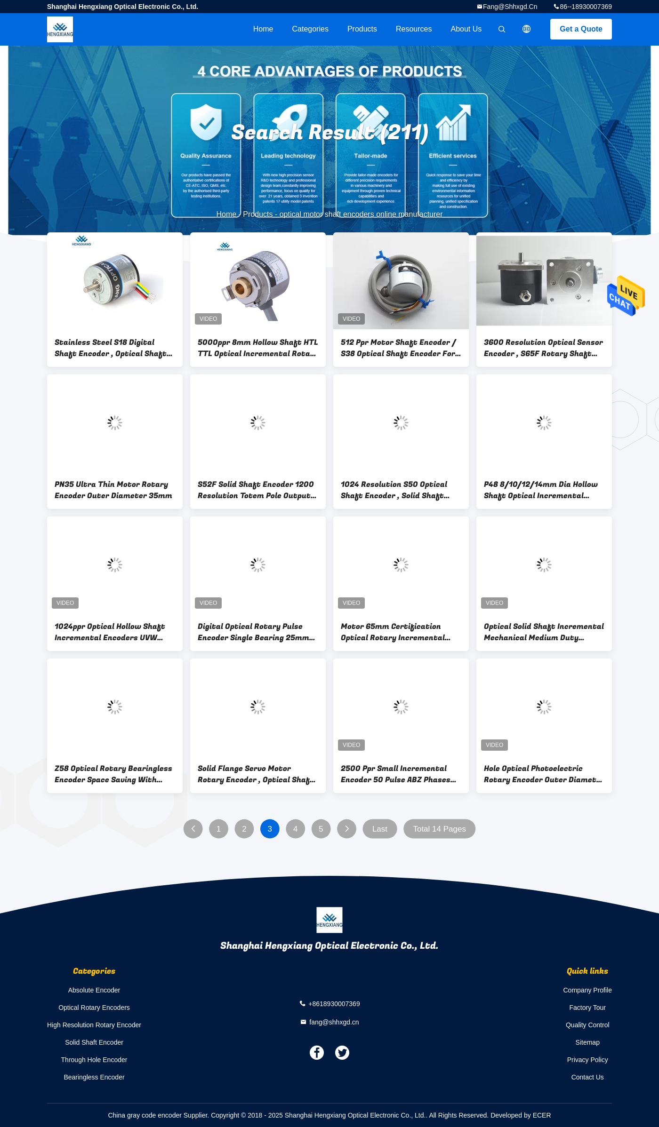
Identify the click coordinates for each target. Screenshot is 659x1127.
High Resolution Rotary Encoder (94, 1025)
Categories (310, 29)
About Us (466, 29)
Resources (414, 29)
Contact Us (587, 1077)
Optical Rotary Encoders (94, 1007)
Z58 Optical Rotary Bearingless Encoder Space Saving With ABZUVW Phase (113, 774)
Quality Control (588, 1025)
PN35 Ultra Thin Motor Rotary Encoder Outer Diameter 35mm (113, 490)
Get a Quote (581, 29)
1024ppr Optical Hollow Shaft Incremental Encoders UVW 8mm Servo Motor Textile (110, 632)
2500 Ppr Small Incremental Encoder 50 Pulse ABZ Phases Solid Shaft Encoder (395, 774)
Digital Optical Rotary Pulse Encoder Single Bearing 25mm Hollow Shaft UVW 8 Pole (253, 632)
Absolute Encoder (94, 990)
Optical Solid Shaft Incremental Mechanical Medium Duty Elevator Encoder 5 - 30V (544, 632)
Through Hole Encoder (94, 1060)
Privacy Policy (587, 1060)
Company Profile (587, 990)
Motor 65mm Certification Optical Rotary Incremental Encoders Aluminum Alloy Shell (398, 632)
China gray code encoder (144, 1115)
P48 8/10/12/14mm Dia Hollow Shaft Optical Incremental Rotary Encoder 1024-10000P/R (544, 490)
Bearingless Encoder (94, 1077)
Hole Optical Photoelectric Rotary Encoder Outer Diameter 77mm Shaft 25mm (544, 774)
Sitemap (588, 1042)
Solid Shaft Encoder (94, 1042)
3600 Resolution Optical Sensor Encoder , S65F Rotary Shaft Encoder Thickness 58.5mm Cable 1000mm (543, 348)
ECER (542, 1115)
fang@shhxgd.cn (510, 6)
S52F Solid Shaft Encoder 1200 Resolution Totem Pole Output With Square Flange (256, 490)
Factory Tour (587, 1007)
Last (379, 829)
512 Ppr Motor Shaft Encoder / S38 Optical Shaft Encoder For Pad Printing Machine (398, 348)
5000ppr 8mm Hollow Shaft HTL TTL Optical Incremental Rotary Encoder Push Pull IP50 (258, 348)
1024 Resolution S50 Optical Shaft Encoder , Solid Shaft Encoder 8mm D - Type (394, 490)
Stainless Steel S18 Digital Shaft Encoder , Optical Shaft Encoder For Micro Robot (111, 348)
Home (263, 29)
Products (362, 29)
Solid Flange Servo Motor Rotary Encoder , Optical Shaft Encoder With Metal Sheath (256, 774)
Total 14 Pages (439, 829)
